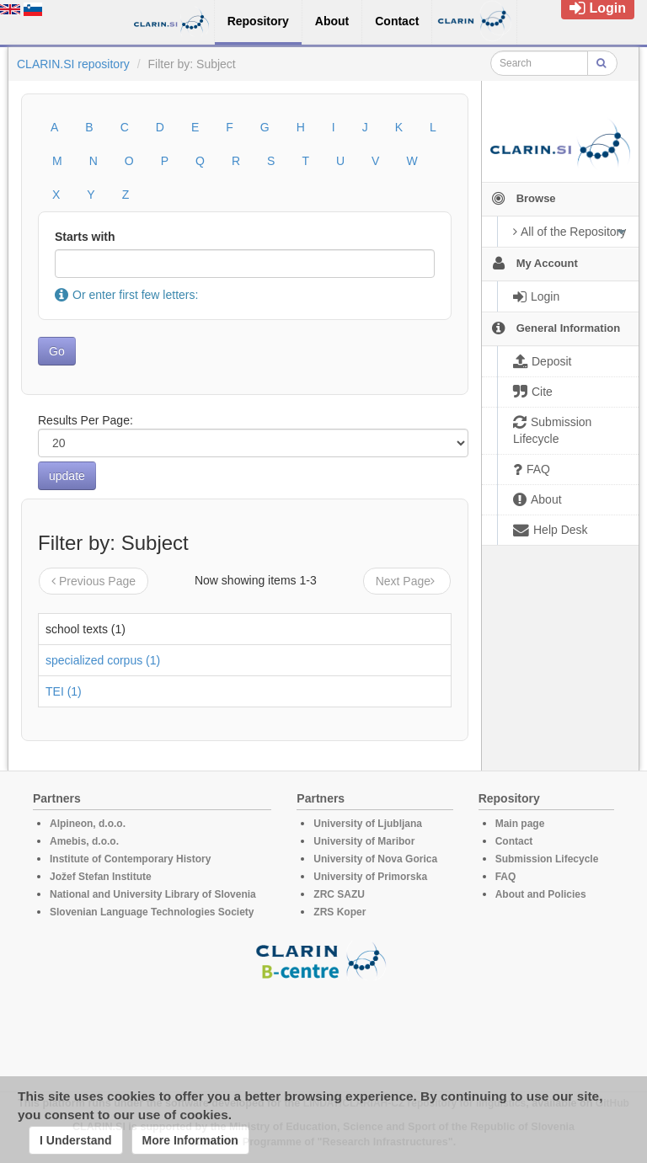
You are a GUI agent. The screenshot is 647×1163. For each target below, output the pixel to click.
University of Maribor (363, 841)
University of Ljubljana (367, 824)
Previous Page (93, 581)
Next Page (407, 581)
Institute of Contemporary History (130, 859)
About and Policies (540, 894)
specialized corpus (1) (102, 660)
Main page (520, 824)
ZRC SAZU (339, 894)
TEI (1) (63, 691)
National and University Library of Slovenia (153, 894)
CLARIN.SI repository (73, 64)
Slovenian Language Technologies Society (152, 912)
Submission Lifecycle (547, 859)
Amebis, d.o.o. (84, 841)
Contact (514, 841)
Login (597, 8)
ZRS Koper (339, 912)
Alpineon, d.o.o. (88, 824)
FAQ (505, 877)
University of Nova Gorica (375, 859)
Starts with (85, 236)
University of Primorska (370, 877)
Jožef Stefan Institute (101, 877)
